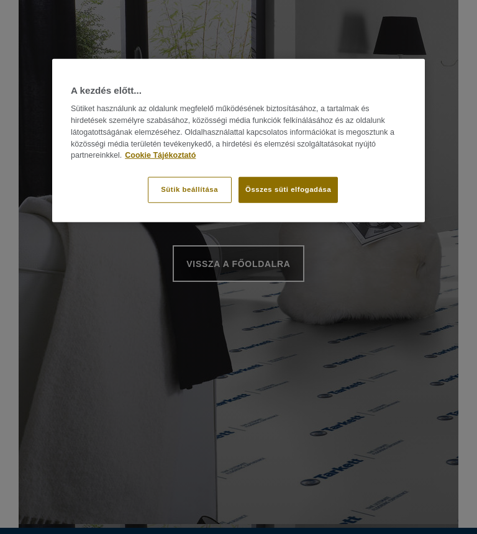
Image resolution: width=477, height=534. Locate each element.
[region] (238, 140)
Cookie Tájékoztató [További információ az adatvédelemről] (160, 155)
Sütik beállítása (189, 189)
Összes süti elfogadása (288, 189)
